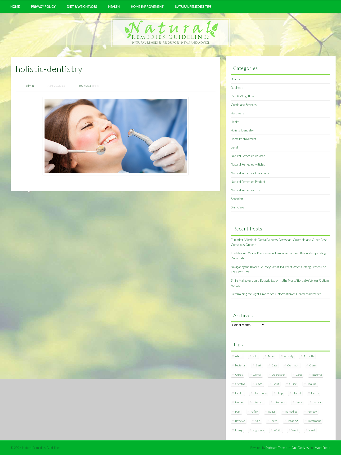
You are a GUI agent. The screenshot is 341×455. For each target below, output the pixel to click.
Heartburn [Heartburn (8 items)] (260, 393)
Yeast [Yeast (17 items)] (312, 430)
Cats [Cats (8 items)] (274, 365)
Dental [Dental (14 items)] (257, 374)
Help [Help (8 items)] (280, 393)
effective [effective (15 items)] (240, 384)
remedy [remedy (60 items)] (312, 411)
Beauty (235, 79)
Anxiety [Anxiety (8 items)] (288, 356)
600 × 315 (85, 85)
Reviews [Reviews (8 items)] (240, 421)
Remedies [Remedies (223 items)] (291, 411)
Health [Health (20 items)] (239, 393)
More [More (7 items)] (299, 402)
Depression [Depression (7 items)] (279, 374)
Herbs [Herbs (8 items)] (315, 393)
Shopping (237, 199)
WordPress (322, 448)
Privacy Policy (43, 7)
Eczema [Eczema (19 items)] (317, 374)
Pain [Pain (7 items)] (238, 411)
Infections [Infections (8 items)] (280, 402)
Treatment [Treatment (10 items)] (314, 421)
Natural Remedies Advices (248, 156)
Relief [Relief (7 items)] (271, 411)
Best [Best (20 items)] (258, 365)
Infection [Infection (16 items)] (258, 402)
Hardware (237, 113)
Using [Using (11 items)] (238, 430)
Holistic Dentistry (242, 130)
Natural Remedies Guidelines (250, 173)
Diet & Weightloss (82, 7)
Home (15, 7)
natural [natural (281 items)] (317, 402)
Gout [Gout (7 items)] (276, 384)
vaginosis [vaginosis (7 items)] (258, 430)
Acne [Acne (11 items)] (271, 356)
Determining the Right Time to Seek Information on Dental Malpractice (276, 294)
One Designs (300, 448)
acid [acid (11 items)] (255, 356)
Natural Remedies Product (248, 182)
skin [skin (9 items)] (257, 421)
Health (114, 7)
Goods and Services (244, 105)
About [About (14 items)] (238, 356)
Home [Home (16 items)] (239, 402)
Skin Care (237, 207)
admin (30, 85)
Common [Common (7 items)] (293, 365)
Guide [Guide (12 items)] (293, 384)
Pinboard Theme (276, 448)
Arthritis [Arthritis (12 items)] (309, 356)
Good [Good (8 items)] (259, 384)
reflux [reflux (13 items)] (254, 411)
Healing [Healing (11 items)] (311, 384)
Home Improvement (147, 7)
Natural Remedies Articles (248, 164)
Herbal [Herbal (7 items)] (297, 393)
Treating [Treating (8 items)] (292, 421)
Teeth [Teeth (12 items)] (273, 421)
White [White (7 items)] (277, 430)
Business (237, 88)
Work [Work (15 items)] (295, 430)
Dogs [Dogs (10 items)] (299, 374)
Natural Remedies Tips (193, 7)
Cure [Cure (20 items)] (312, 365)
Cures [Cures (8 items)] (239, 374)
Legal (234, 147)
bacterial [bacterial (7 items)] (240, 365)
